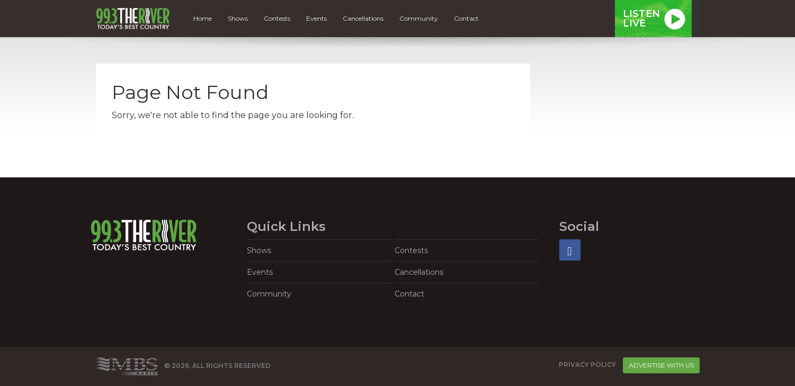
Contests (277, 18)
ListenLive (641, 18)
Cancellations (363, 18)
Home (202, 18)
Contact (466, 18)
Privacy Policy (587, 365)
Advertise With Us (661, 365)
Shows (238, 18)
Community (418, 18)
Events (316, 18)
